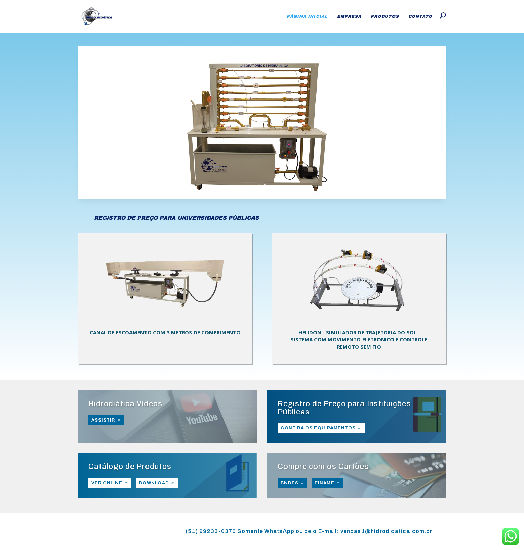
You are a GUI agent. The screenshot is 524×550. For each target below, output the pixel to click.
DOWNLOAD (154, 482)
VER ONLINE (106, 482)
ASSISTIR (103, 420)
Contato (420, 16)
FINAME (324, 482)
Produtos (385, 16)
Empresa (349, 16)
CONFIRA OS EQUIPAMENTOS (318, 428)
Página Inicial (307, 16)
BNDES (289, 482)
